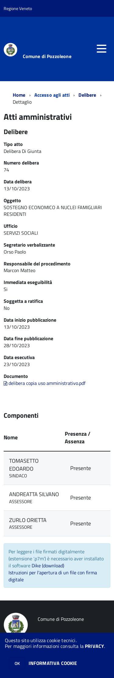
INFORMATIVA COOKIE (53, 663)
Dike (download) (48, 565)
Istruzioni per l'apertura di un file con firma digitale (53, 576)
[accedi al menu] (101, 49)
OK (17, 663)
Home (19, 95)
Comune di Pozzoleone (47, 56)
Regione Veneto (18, 8)
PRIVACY (94, 646)
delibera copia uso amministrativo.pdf (44, 383)
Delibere (87, 95)
